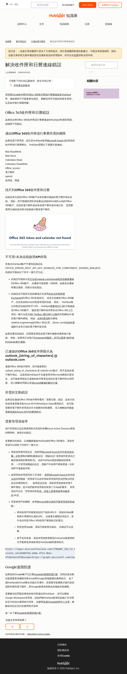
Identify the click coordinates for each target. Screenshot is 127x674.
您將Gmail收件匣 (16, 94)
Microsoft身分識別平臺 (48, 502)
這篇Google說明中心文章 (56, 602)
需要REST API (57, 306)
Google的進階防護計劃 (46, 574)
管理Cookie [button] (63, 655)
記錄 (54, 314)
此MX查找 (42, 318)
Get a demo (87, 5)
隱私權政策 (63, 650)
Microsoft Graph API (57, 140)
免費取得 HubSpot (110, 5)
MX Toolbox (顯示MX (41, 314)
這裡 (76, 55)
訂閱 (27, 80)
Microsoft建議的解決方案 (45, 383)
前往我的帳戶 (68, 5)
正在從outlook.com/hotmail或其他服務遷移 (52, 279)
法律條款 (62, 644)
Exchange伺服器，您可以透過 (49, 338)
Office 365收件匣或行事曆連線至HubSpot (49, 94)
